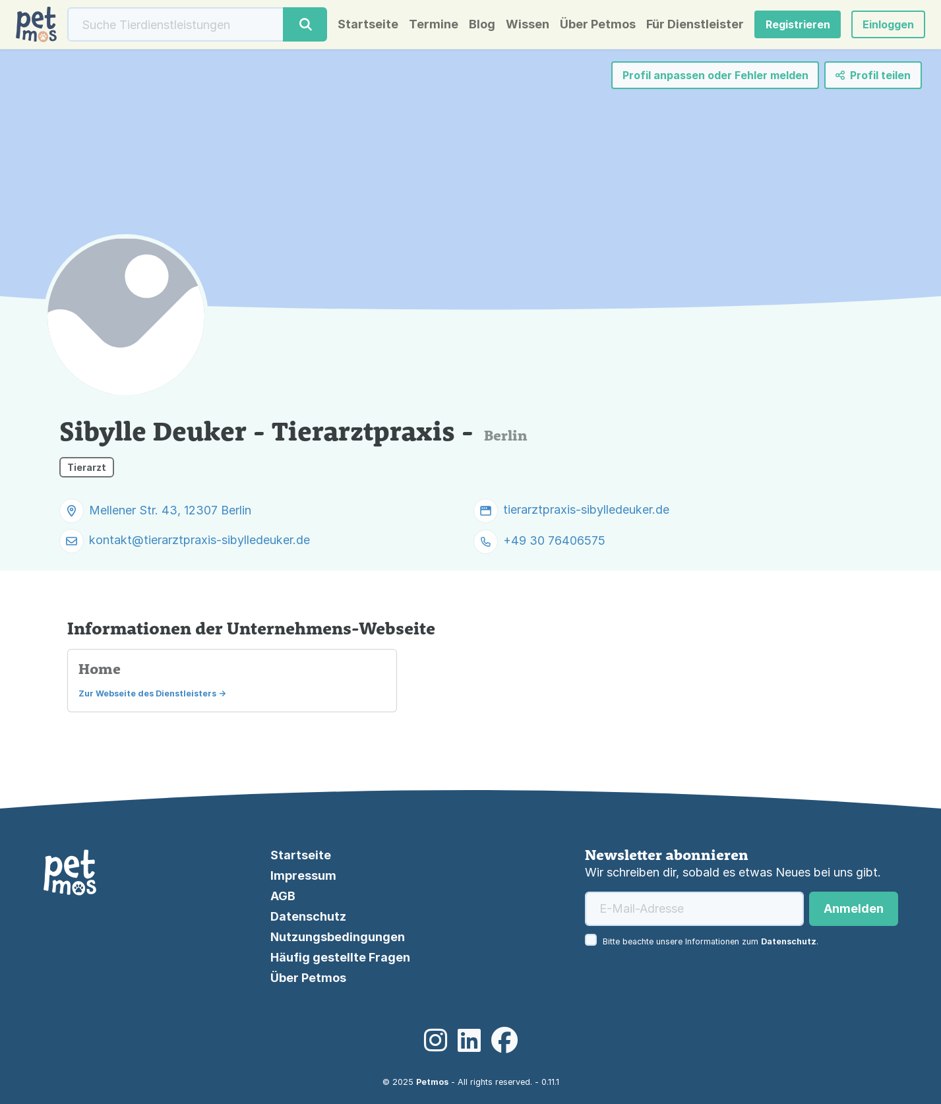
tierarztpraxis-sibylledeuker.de (586, 509)
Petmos (432, 1082)
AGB (282, 896)
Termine (433, 24)
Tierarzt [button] (86, 467)
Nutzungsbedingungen (337, 937)
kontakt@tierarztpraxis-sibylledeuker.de (199, 540)
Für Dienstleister (695, 24)
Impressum (303, 875)
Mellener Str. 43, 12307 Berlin (170, 510)
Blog (482, 24)
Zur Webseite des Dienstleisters (147, 693)
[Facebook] (504, 1040)
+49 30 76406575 (554, 540)
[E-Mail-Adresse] (694, 909)
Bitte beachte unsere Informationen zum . (710, 941)
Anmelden (854, 908)
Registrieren (798, 24)
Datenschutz (308, 916)
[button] (888, 24)
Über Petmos (598, 24)
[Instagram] (435, 1040)
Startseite (368, 24)
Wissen (527, 24)
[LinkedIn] (469, 1040)
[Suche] (175, 24)
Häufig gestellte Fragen (340, 957)
